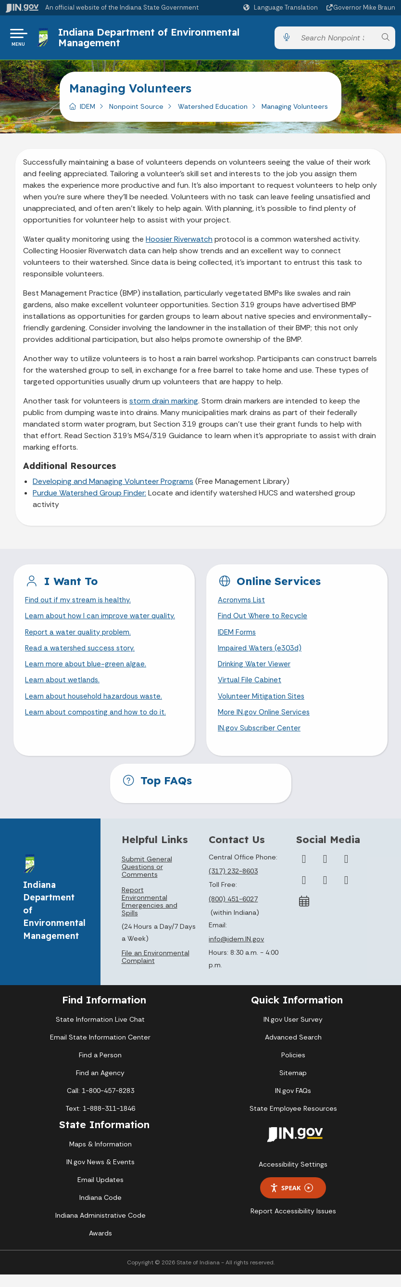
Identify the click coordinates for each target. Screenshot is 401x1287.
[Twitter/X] (325, 871)
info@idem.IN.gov (236, 951)
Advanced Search (293, 1049)
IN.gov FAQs (293, 1102)
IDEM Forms (238, 638)
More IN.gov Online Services (265, 723)
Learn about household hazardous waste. (98, 706)
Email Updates (100, 1192)
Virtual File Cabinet (250, 689)
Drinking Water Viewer (256, 672)
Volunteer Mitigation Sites (263, 706)
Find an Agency (100, 1084)
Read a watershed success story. (83, 655)
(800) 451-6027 (233, 911)
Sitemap (293, 1084)
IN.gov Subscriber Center (260, 740)
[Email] (346, 892)
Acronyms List (243, 604)
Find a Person (100, 1067)
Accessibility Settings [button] (293, 1176)
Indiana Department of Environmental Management (150, 39)
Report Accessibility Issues (293, 1223)
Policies (293, 1067)
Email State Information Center (100, 1049)
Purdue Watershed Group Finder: (89, 497)
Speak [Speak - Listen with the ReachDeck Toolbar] (291, 1200)
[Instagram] (346, 871)
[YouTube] (304, 892)
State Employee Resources (293, 1120)
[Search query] (336, 39)
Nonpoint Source (136, 110)
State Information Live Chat (100, 1031)
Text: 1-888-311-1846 (100, 1120)
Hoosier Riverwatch (179, 243)
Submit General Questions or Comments (147, 879)
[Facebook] (304, 871)
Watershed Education (213, 110)
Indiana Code (100, 1210)
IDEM (87, 110)
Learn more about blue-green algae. (87, 672)
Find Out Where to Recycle (265, 621)
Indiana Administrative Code (100, 1227)
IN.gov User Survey (293, 1031)
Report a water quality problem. (80, 638)
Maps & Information (100, 1156)
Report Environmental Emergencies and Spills (149, 913)
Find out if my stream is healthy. (80, 604)
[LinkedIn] (325, 892)
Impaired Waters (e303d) (261, 655)
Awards (100, 1245)
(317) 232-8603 (233, 883)
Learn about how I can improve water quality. (103, 621)
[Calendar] (304, 913)
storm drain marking (163, 405)
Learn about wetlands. (64, 689)
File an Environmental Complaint (155, 969)
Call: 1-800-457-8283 (100, 1102)
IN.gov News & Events (100, 1174)
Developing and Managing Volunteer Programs (113, 485)
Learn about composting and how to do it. (99, 723)
